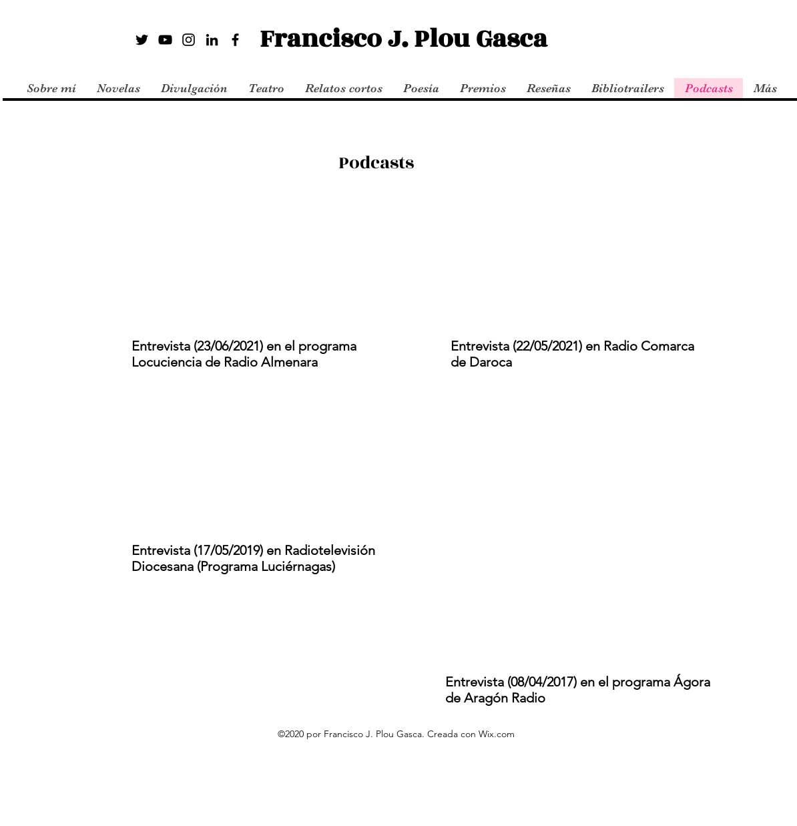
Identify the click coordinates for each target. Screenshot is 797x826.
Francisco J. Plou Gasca (403, 39)
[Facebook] (235, 39)
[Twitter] (142, 39)
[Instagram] (188, 39)
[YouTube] (165, 39)
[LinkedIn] (212, 39)
